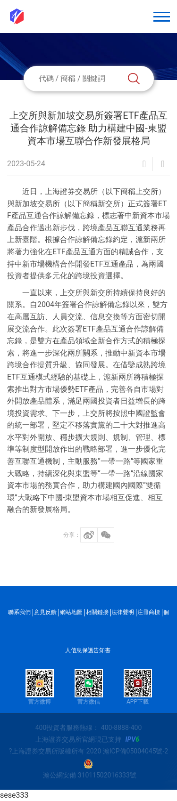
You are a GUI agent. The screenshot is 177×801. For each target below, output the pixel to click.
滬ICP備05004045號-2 (135, 751)
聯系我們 (19, 612)
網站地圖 (71, 612)
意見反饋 (45, 612)
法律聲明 (122, 612)
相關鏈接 (97, 612)
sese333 (14, 795)
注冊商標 (148, 612)
